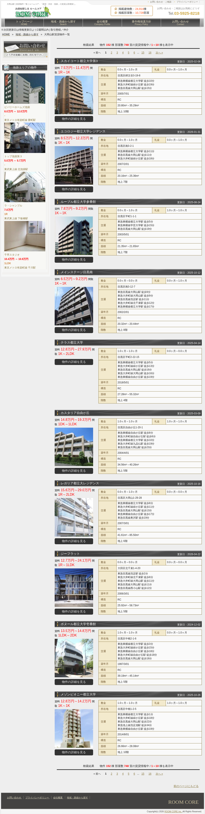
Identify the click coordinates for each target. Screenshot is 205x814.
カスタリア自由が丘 (75, 413)
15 (142, 52)
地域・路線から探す (63, 22)
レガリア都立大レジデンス (80, 483)
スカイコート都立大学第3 (79, 61)
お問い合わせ (180, 22)
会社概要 (102, 22)
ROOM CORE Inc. (173, 811)
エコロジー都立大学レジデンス (83, 131)
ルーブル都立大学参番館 (78, 201)
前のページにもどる (186, 786)
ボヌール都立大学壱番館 (78, 624)
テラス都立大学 (72, 342)
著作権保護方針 (141, 22)
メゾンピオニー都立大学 (78, 694)
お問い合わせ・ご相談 (160, 2)
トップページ (24, 22)
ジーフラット (70, 553)
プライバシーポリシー (187, 2)
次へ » (159, 52)
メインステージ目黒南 (77, 272)
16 (150, 52)
